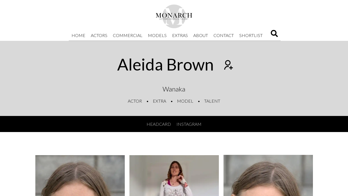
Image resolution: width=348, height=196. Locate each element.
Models (157, 35)
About (200, 35)
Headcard (159, 124)
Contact (223, 35)
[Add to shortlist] (228, 65)
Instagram (188, 124)
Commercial (127, 35)
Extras (180, 35)
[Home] (174, 16)
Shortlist (251, 35)
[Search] (274, 35)
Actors (99, 35)
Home (78, 35)
